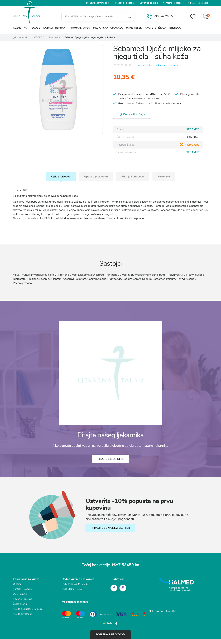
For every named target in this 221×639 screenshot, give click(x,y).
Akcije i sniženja (155, 27)
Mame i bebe (134, 27)
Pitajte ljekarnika (110, 459)
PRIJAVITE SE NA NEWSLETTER (110, 528)
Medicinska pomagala (108, 27)
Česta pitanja (20, 603)
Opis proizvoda (60, 176)
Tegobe (35, 27)
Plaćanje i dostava (124, 2)
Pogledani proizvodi (110, 634)
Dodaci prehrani (54, 27)
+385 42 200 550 (161, 16)
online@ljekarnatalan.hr (98, 2)
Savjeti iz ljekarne (149, 2)
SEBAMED (192, 129)
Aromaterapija (80, 27)
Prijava (190, 2)
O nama (17, 583)
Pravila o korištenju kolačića (27, 608)
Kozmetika (20, 27)
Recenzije (174, 65)
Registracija (202, 2)
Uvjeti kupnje (20, 593)
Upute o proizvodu (96, 176)
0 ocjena (139, 65)
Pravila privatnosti (22, 613)
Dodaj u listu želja (131, 115)
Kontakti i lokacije (172, 2)
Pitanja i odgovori (156, 65)
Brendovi (175, 27)
